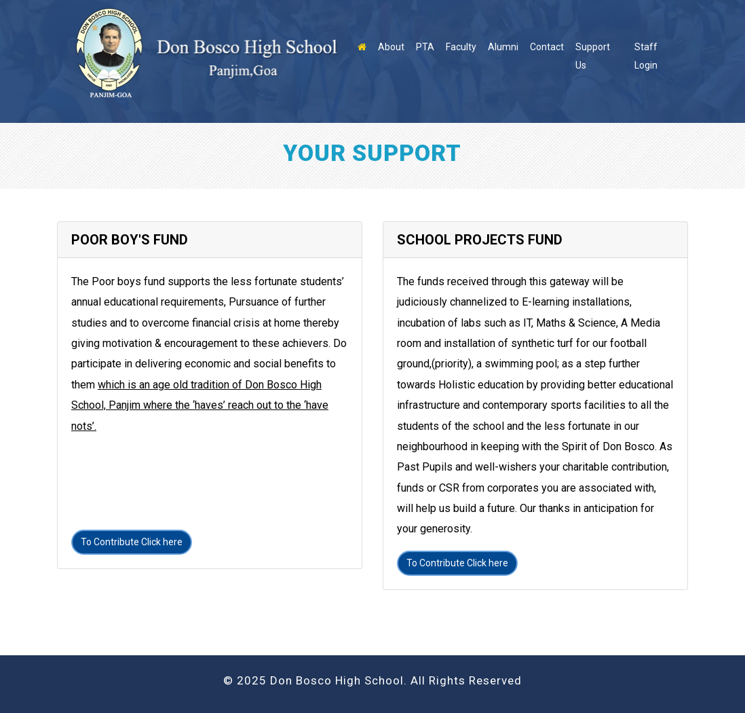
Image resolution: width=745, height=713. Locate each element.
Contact (547, 46)
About (391, 46)
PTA (425, 46)
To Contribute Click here (132, 541)
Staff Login (645, 56)
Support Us (592, 56)
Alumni (503, 46)
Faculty (461, 46)
